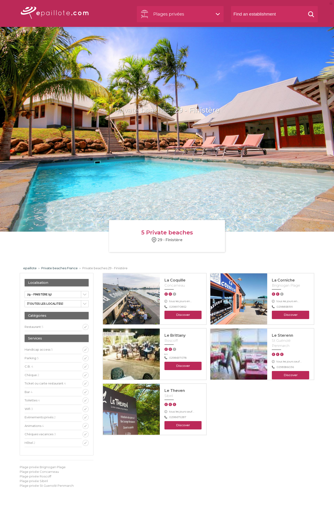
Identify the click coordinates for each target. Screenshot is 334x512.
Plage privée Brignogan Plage (43, 467)
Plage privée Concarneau (39, 472)
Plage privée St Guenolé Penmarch (47, 485)
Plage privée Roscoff (35, 476)
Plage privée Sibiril (34, 481)
